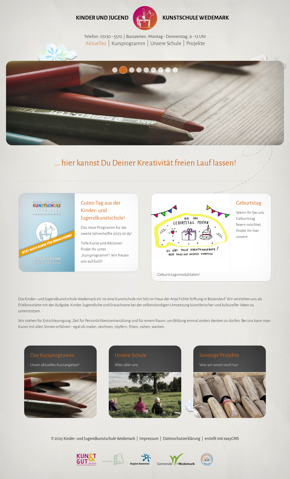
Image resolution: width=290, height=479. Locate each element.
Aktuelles (95, 43)
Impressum (149, 439)
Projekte (195, 43)
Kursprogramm (128, 43)
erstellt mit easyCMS (222, 439)
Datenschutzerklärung (181, 439)
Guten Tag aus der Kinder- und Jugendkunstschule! (103, 210)
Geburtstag (248, 203)
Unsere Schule (165, 43)
